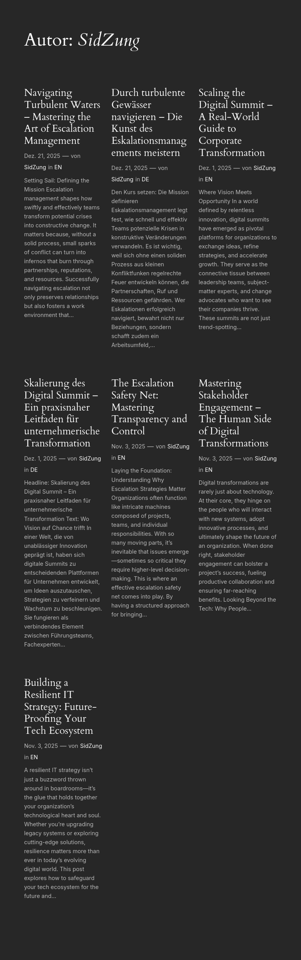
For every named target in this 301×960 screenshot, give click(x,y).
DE (145, 179)
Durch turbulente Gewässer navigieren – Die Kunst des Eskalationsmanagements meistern (148, 123)
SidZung (35, 167)
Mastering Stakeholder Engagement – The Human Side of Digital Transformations (235, 413)
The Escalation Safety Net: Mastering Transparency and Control (149, 407)
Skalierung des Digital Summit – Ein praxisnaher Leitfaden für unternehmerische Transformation (62, 413)
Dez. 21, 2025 (42, 155)
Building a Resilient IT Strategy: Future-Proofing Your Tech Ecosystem (60, 707)
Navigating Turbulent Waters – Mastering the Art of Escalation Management (62, 117)
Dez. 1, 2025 (215, 168)
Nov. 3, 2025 (128, 446)
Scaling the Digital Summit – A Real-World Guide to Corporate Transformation (236, 123)
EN (58, 167)
